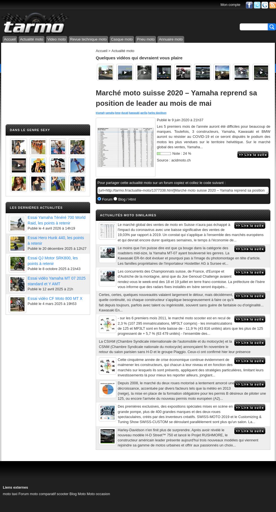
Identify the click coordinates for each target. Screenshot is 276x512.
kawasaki (134, 112)
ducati (124, 112)
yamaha (109, 112)
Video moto (56, 39)
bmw (118, 112)
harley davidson (157, 112)
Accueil (10, 39)
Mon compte (230, 5)
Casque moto (122, 39)
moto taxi (10, 494)
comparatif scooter (53, 494)
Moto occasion (98, 494)
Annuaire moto (171, 39)
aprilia (143, 112)
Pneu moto (146, 39)
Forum (107, 199)
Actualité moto (31, 39)
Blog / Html (126, 199)
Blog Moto (78, 494)
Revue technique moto (88, 39)
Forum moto (28, 494)
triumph (100, 112)
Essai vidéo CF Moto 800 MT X (55, 298)
